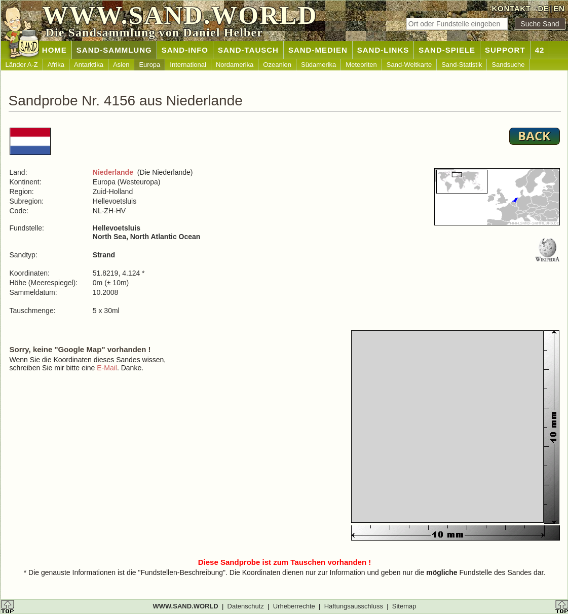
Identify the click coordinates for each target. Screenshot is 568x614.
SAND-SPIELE (447, 50)
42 (540, 50)
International (188, 64)
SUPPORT (505, 50)
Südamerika (318, 64)
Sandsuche (507, 64)
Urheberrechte (294, 606)
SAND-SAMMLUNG (114, 50)
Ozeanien (277, 64)
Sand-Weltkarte (409, 64)
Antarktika (88, 64)
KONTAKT (511, 8)
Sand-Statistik (461, 64)
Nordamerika (234, 64)
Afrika (56, 64)
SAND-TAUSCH (248, 50)
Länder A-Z (22, 64)
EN (558, 8)
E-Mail (107, 368)
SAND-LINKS (383, 50)
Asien (121, 64)
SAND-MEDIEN (318, 50)
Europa (149, 64)
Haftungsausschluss (353, 606)
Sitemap (404, 606)
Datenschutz (246, 606)
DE (543, 8)
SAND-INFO (185, 50)
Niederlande (113, 172)
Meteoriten (361, 64)
